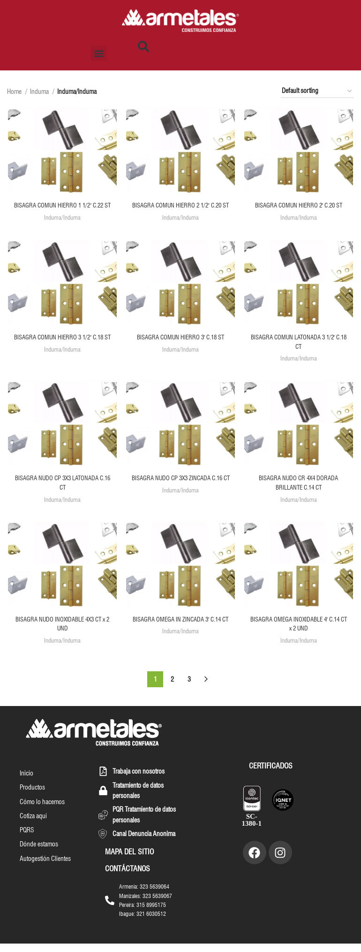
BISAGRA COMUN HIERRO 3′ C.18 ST (181, 347)
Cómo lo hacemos (41, 812)
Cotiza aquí (32, 827)
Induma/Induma (62, 227)
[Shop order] (317, 91)
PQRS (26, 842)
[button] (98, 53)
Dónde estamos (38, 857)
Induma (40, 91)
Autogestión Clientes (44, 872)
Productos (31, 797)
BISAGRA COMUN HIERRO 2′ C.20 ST (299, 206)
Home (15, 91)
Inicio (25, 782)
